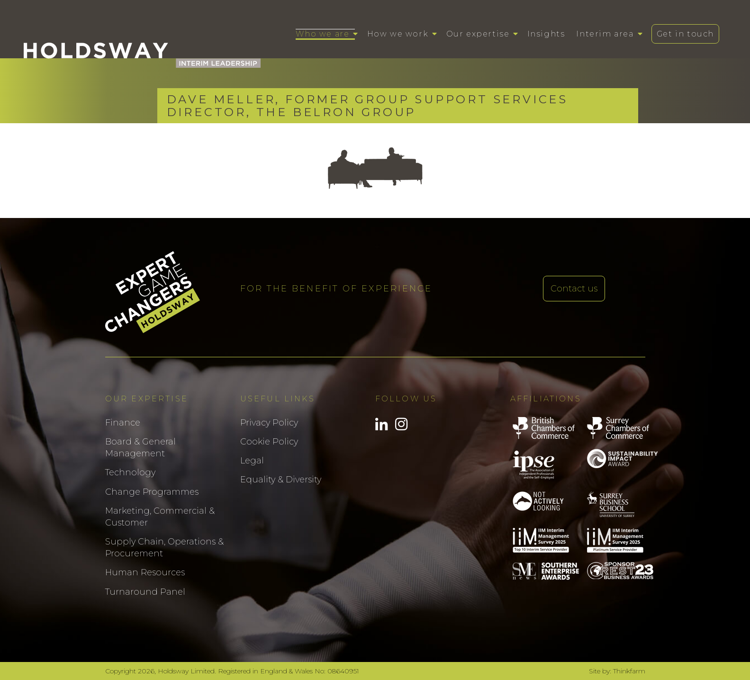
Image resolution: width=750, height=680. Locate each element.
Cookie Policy (269, 441)
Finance (122, 422)
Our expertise (478, 33)
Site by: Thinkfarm (617, 671)
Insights (546, 33)
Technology (130, 472)
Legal (252, 460)
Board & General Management (140, 447)
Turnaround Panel (145, 592)
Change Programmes (152, 492)
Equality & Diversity (280, 479)
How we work (398, 33)
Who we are (322, 33)
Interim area (604, 33)
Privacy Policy (269, 422)
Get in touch (685, 33)
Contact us (574, 288)
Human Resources (145, 572)
